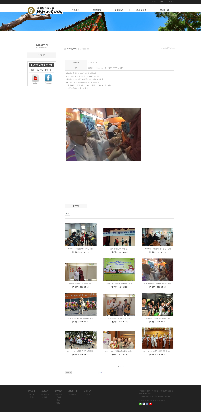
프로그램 (97, 10)
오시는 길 (164, 10)
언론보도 (62, 405)
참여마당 (119, 10)
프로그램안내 (47, 402)
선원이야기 (62, 402)
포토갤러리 (141, 10)
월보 (62, 408)
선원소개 (75, 10)
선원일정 (47, 405)
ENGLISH (171, 2)
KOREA (162, 2)
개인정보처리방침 (144, 403)
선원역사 (32, 405)
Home (154, 2)
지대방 (62, 411)
